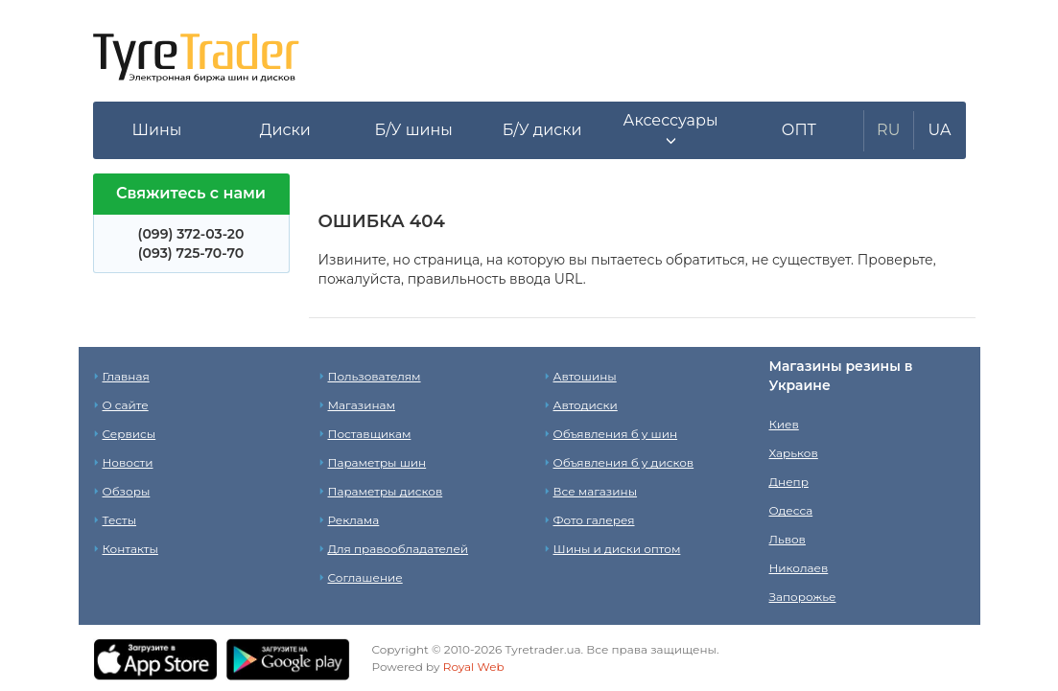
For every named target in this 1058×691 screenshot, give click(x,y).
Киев (784, 424)
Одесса (791, 510)
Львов (787, 539)
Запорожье (802, 596)
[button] (670, 130)
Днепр (789, 481)
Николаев (799, 568)
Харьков (793, 453)
